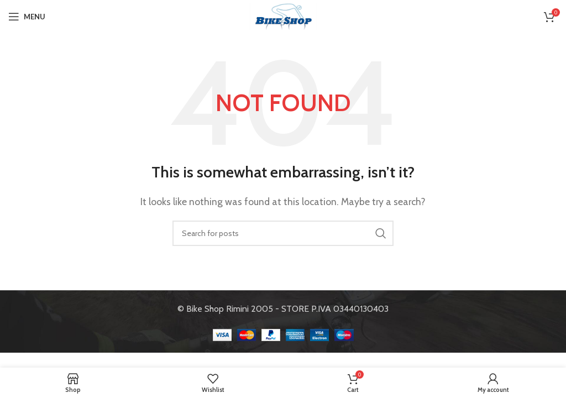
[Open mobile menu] (27, 17)
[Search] (283, 233)
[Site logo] (283, 16)
